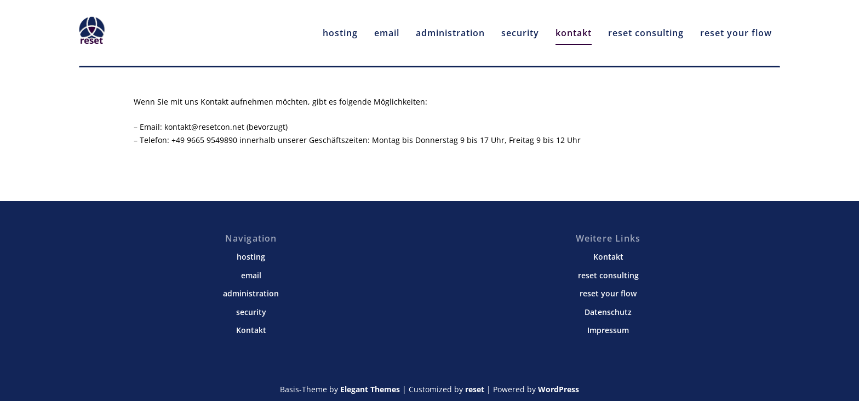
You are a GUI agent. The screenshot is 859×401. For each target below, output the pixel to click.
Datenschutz (608, 312)
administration (450, 28)
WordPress (558, 389)
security (520, 28)
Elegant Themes (370, 389)
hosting (340, 28)
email (386, 28)
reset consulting (646, 28)
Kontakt (251, 330)
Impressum (608, 330)
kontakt (574, 28)
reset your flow (736, 28)
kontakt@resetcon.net (204, 127)
